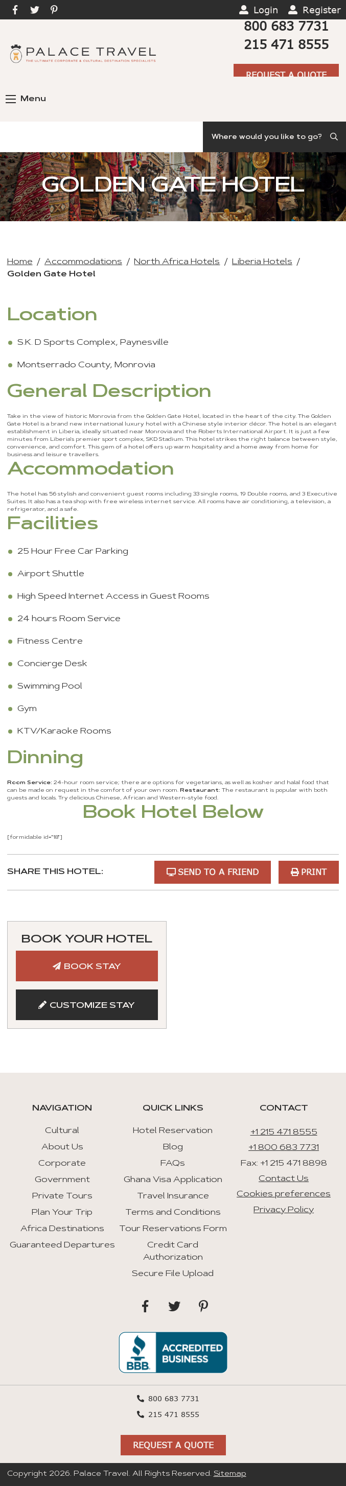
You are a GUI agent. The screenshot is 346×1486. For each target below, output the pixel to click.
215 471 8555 (286, 44)
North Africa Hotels (177, 262)
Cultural (62, 1131)
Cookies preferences (284, 1194)
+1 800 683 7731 (283, 1148)
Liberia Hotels (262, 262)
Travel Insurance (173, 1196)
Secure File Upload (173, 1274)
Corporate (62, 1164)
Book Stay (92, 967)
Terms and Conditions (173, 1213)
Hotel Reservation (173, 1131)
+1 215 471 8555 (283, 1132)
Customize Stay (92, 1006)
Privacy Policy (283, 1210)
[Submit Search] (335, 137)
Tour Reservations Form (173, 1229)
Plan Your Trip (62, 1213)
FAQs (172, 1164)
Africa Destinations (62, 1229)
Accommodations (83, 262)
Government (62, 1180)
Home (20, 262)
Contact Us (284, 1179)
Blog (173, 1147)
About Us (62, 1147)
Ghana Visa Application (173, 1180)
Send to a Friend (217, 872)
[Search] (274, 137)
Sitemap (230, 1474)
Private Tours (62, 1196)
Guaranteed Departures (62, 1245)
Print (314, 872)
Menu (26, 99)
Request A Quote (286, 75)
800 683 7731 (286, 25)
